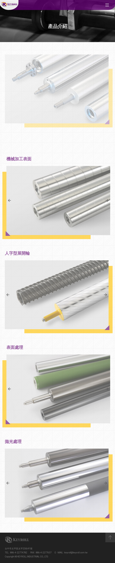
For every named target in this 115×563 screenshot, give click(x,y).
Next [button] (107, 200)
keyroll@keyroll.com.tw (76, 552)
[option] (58, 200)
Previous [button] (9, 200)
